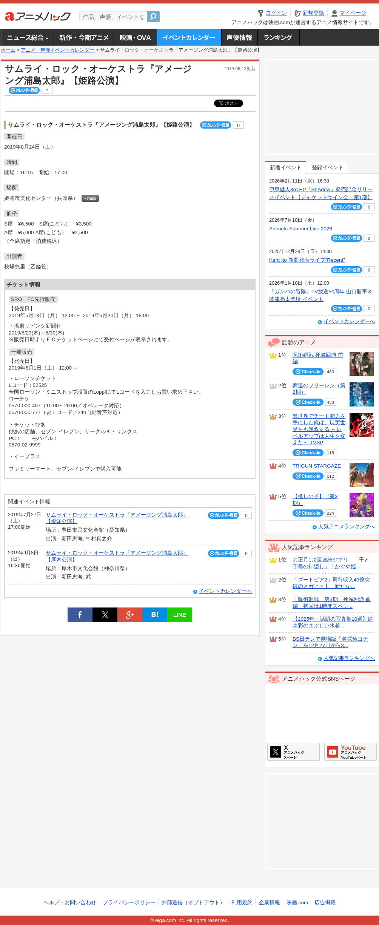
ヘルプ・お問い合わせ (69, 902)
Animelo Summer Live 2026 (300, 229)
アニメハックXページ (293, 752)
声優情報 (239, 37)
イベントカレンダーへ (225, 591)
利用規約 (242, 902)
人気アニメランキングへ (346, 526)
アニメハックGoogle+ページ (350, 752)
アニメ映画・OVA (135, 37)
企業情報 (269, 902)
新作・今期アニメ (84, 37)
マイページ (353, 13)
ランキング (278, 37)
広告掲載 (325, 902)
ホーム (8, 50)
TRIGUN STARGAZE (317, 466)
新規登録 (313, 13)
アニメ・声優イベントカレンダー (189, 37)
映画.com (297, 902)
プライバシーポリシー (129, 902)
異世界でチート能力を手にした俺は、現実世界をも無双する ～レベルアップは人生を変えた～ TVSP (319, 429)
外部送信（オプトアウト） (193, 902)
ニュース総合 (27, 37)
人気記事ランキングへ (349, 658)
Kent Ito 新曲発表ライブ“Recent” (307, 260)
